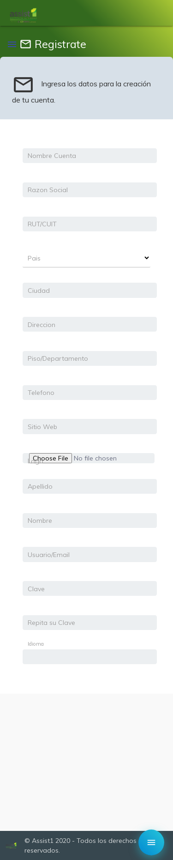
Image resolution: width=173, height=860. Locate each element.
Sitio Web (42, 427)
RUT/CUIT (42, 224)
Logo (35, 461)
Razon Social (48, 190)
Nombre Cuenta (52, 155)
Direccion (41, 325)
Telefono (41, 392)
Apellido (40, 486)
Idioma (36, 644)
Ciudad (39, 290)
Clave (36, 589)
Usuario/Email (49, 555)
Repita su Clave (51, 622)
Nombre (40, 520)
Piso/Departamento (58, 358)
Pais (34, 258)
